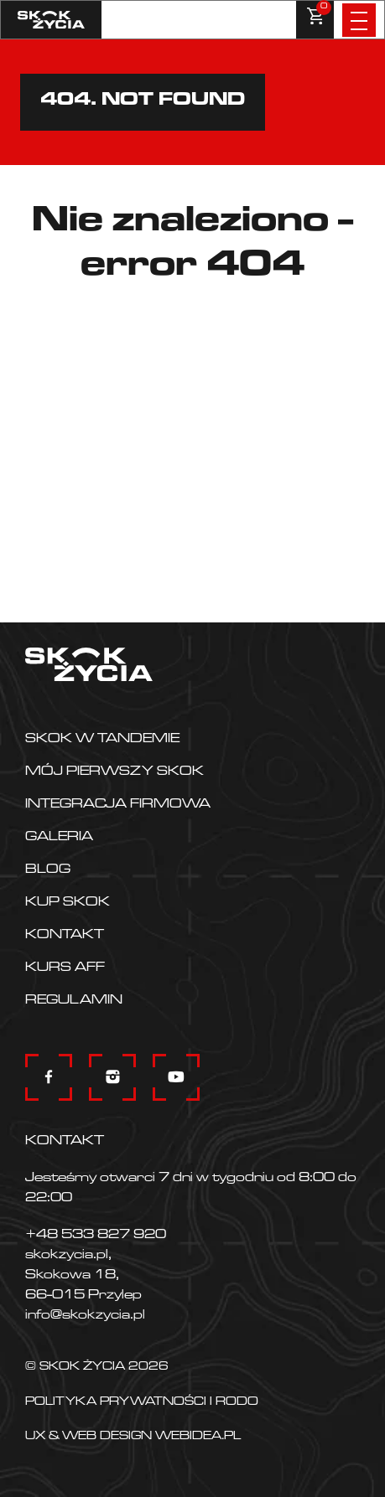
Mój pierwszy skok (114, 772)
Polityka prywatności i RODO (141, 1403)
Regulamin (73, 1001)
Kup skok (67, 903)
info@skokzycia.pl (85, 1316)
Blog (47, 870)
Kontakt (64, 935)
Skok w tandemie (102, 739)
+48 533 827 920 (95, 1235)
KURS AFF (65, 968)
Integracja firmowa (118, 805)
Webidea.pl (198, 1437)
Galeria (59, 837)
